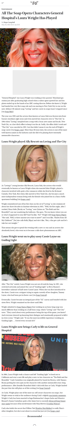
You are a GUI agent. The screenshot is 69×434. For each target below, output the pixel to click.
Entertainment (7, 9)
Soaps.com (18, 130)
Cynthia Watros (53, 404)
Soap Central (41, 295)
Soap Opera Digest (59, 215)
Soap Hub (9, 112)
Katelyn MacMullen (44, 408)
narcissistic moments (57, 395)
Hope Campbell (9, 22)
